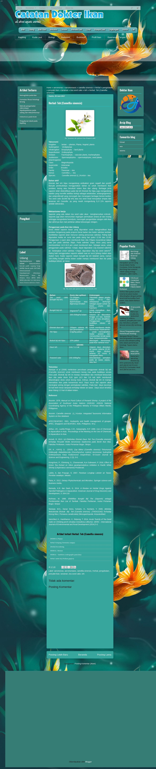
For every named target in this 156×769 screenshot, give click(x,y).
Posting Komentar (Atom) (85, 664)
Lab (133, 30)
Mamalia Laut (76, 30)
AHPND (22, 268)
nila (25, 280)
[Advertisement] (78, 62)
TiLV (32, 280)
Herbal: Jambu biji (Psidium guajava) (62, 559)
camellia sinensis (86, 88)
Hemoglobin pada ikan (28, 95)
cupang (33, 266)
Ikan (23, 30)
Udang (31, 30)
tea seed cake (76, 90)
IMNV (38, 261)
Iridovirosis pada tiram (28, 117)
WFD (38, 278)
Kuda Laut (37, 37)
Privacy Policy (56, 8)
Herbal (97, 88)
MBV (28, 280)
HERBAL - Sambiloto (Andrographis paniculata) (65, 555)
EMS (38, 268)
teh (85, 90)
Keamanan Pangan (117, 37)
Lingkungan (114, 30)
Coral (88, 30)
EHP (35, 268)
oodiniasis (32, 282)
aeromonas (58, 88)
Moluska (53, 30)
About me (69, 8)
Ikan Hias (42, 30)
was (121, 147)
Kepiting (22, 37)
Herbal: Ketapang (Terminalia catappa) (62, 543)
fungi (38, 266)
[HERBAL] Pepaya (56, 539)
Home (19, 8)
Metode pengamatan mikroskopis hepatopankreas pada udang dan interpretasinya (29, 109)
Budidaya (81, 37)
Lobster (64, 30)
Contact (42, 8)
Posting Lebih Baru (58, 654)
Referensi (65, 37)
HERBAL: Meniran (56, 551)
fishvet (122, 142)
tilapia (38, 282)
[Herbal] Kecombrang (57, 547)
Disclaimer (30, 8)
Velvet (22, 264)
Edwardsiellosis (34, 264)
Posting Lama (104, 654)
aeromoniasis (70, 88)
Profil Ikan (96, 37)
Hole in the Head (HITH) (135, 353)
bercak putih (24, 266)
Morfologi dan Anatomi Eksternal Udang (135, 255)
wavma (122, 151)
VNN (34, 280)
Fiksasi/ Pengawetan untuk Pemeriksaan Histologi (129, 332)
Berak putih (29, 268)
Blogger (88, 762)
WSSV (22, 280)
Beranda (82, 654)
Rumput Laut (99, 30)
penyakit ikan (53, 90)
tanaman (64, 90)
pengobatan (108, 88)
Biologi (51, 37)
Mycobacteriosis (26, 261)
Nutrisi (125, 30)
